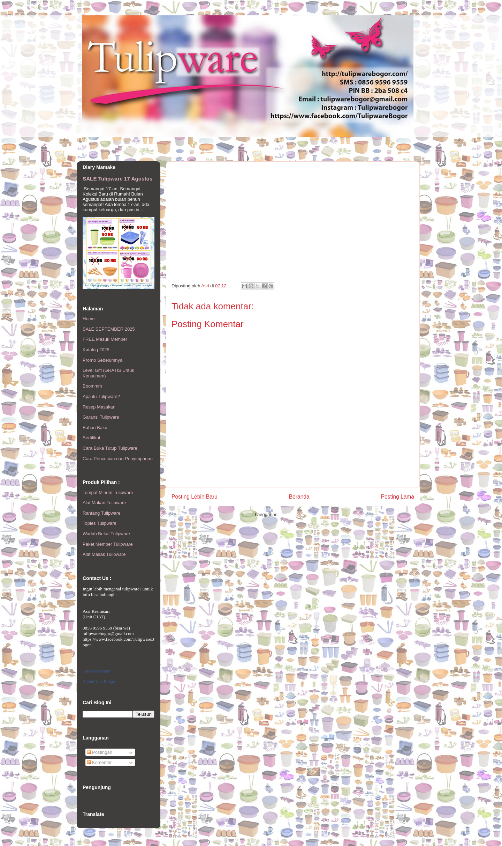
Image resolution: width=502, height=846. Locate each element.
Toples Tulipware (99, 523)
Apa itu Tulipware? (101, 396)
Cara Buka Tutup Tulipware (110, 448)
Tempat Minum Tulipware (108, 492)
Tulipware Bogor (97, 671)
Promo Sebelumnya (102, 360)
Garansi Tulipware (101, 417)
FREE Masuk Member (105, 339)
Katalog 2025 (96, 349)
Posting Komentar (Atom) (305, 514)
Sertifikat (91, 437)
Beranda (299, 497)
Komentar (99, 762)
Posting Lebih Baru (195, 497)
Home (89, 318)
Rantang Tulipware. (102, 513)
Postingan (99, 752)
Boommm (92, 386)
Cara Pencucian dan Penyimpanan (118, 458)
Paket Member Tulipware (108, 544)
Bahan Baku (95, 427)
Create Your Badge (99, 681)
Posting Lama (397, 497)
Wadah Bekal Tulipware (106, 533)
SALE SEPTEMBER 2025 (109, 329)
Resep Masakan (99, 407)
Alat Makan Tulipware (104, 502)
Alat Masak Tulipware (104, 554)
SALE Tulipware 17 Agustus (117, 179)
